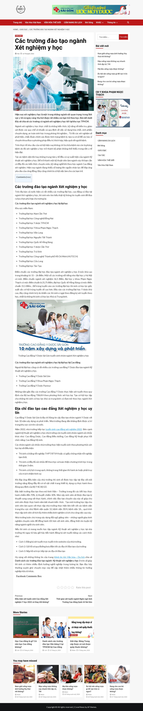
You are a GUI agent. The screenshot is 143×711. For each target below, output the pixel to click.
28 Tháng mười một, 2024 (24, 697)
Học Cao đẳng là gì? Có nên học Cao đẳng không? (26, 644)
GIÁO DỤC (19, 36)
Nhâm (74, 650)
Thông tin (112, 22)
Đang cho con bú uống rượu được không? (112, 82)
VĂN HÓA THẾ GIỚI (52, 22)
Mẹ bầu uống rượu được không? (111, 69)
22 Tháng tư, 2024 (55, 650)
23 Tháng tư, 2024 (27, 650)
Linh (18, 650)
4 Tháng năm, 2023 (84, 650)
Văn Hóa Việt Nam (33, 22)
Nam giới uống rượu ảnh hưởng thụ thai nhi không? (112, 54)
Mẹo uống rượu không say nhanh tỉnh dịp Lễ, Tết (111, 62)
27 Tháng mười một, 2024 (119, 697)
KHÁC (100, 22)
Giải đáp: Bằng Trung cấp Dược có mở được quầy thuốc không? (80, 644)
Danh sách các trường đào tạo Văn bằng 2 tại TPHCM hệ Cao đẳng (53, 644)
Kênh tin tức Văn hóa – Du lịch (69, 557)
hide (28, 177)
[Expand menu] (102, 23)
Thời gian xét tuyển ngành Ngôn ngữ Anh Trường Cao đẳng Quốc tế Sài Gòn (73, 598)
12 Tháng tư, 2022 (28, 54)
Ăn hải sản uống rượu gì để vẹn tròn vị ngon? (112, 75)
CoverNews (79, 707)
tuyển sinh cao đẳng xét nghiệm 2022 (64, 429)
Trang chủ (17, 22)
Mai (18, 54)
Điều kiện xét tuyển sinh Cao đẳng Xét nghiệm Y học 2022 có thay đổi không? (34, 598)
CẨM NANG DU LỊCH (73, 22)
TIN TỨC (101, 155)
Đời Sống (89, 22)
